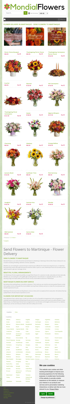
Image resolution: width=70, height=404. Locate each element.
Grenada (8, 342)
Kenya (27, 349)
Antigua (37, 319)
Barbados (38, 324)
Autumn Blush (8, 173)
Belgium (47, 324)
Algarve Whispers (53, 113)
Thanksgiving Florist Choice (35, 52)
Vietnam (28, 381)
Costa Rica (9, 331)
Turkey (8, 377)
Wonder (50, 202)
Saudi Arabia (9, 366)
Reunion (28, 364)
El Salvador (48, 334)
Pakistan (57, 359)
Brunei (27, 326)
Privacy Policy (54, 389)
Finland (37, 338)
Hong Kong (19, 345)
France (46, 338)
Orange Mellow (53, 143)
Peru (27, 361)
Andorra (18, 319)
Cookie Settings (7, 396)
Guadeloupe (19, 342)
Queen (28, 113)
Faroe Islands (19, 338)
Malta (27, 354)
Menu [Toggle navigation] (61, 19)
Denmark (8, 334)
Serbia (27, 366)
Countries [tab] (9, 312)
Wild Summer (8, 232)
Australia (18, 322)
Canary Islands (10, 329)
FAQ (5, 388)
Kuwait (46, 349)
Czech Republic (59, 331)
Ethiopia (8, 338)
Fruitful (6, 83)
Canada (57, 326)
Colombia (47, 329)
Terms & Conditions (9, 393)
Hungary (28, 345)
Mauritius (47, 354)
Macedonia (58, 352)
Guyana (47, 342)
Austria (27, 322)
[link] (54, 389)
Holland (57, 342)
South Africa (29, 368)
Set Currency (34, 13)
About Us (6, 389)
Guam (27, 342)
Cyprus (47, 331)
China (36, 329)
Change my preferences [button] (47, 397)
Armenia (57, 319)
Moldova (8, 357)
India (36, 345)
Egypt (36, 334)
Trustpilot (6, 241)
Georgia (18, 340)
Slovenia (18, 368)
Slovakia (8, 368)
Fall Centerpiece (53, 83)
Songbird (7, 202)
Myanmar (47, 357)
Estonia (57, 334)
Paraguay (18, 361)
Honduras (8, 345)
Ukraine (18, 377)
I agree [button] (43, 394)
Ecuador (28, 334)
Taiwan (18, 375)
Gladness (29, 143)
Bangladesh (29, 324)
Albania (8, 319)
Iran (56, 345)
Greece (57, 340)
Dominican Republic (19, 334)
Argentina (47, 319)
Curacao (37, 331)
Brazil (17, 326)
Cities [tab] (16, 312)
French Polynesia (10, 340)
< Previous (6, 237)
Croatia (18, 331)
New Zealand (9, 359)
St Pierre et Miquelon (19, 371)
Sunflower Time (31, 173)
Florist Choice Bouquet (11, 52)
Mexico (56, 354)
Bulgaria (37, 326)
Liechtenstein (19, 352)
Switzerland (9, 375)
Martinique (38, 354)
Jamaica (47, 347)
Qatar (17, 364)
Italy (27, 347)
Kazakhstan (19, 349)
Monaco (18, 357)
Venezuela (18, 381)
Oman (46, 359)
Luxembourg (38, 352)
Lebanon (8, 352)
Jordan (8, 349)
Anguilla (28, 319)
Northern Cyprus (30, 359)
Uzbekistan (9, 381)
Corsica (57, 329)
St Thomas (28, 371)
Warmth (29, 83)
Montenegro (29, 357)
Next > (14, 237)
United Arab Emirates (29, 378)
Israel (17, 347)
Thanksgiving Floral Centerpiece (10, 113)
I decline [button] (50, 394)
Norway (37, 359)
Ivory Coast (38, 347)
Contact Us (6, 391)
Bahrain (8, 324)
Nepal (56, 357)
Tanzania (28, 375)
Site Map (6, 397)
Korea (36, 349)
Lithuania (28, 352)
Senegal (18, 366)
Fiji (26, 338)
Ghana (37, 340)
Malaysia (18, 354)
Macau (46, 352)
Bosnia (8, 326)
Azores (47, 322)
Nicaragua (18, 359)
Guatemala (38, 342)
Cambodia (47, 326)
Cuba (27, 331)
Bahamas (57, 322)
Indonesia (47, 345)
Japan (56, 347)
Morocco (37, 357)
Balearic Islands (20, 324)
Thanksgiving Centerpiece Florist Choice (56, 53)
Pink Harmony (52, 173)
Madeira (8, 354)
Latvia (56, 349)
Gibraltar (47, 340)
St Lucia (8, 371)
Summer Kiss (30, 202)
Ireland (8, 347)
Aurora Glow (30, 232)
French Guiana (58, 338)
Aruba (7, 322)
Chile (27, 329)
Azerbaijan (38, 322)
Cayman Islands (20, 329)
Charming (7, 143)
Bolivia (56, 324)
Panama (8, 361)
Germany (28, 340)
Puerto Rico (9, 364)
